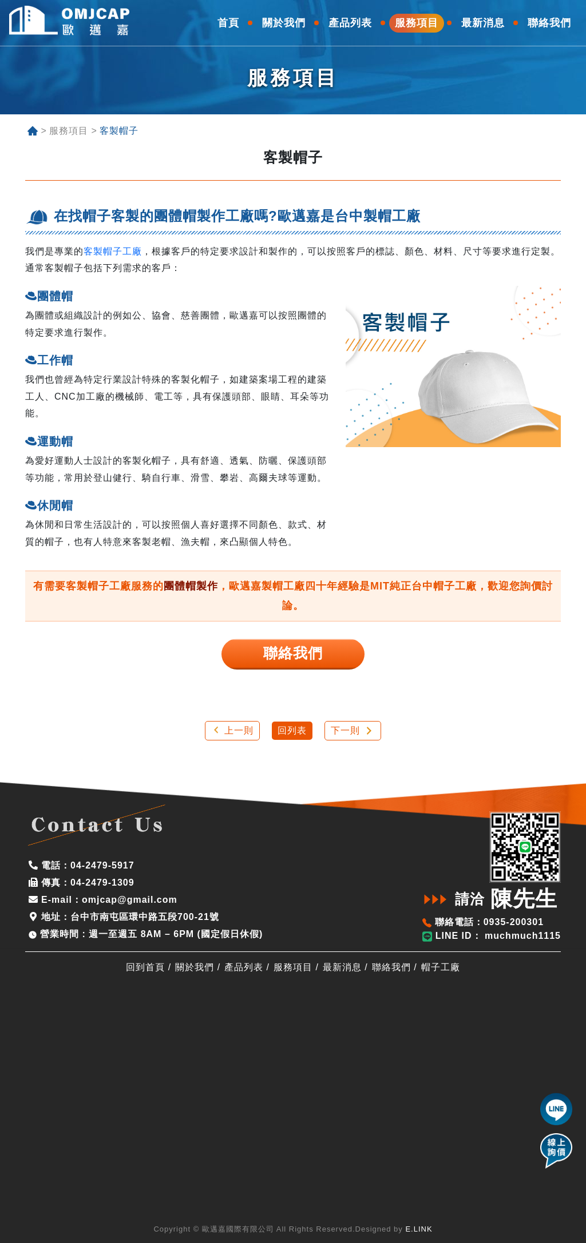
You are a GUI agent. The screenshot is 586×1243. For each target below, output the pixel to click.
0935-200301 (514, 922)
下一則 (345, 730)
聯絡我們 (391, 967)
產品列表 (243, 967)
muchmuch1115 (521, 936)
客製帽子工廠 (113, 251)
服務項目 (293, 967)
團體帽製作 (191, 586)
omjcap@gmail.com (129, 900)
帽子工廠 (440, 967)
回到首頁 (145, 967)
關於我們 (194, 967)
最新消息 (342, 967)
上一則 (239, 730)
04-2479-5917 (102, 865)
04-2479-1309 (102, 882)
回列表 (292, 730)
